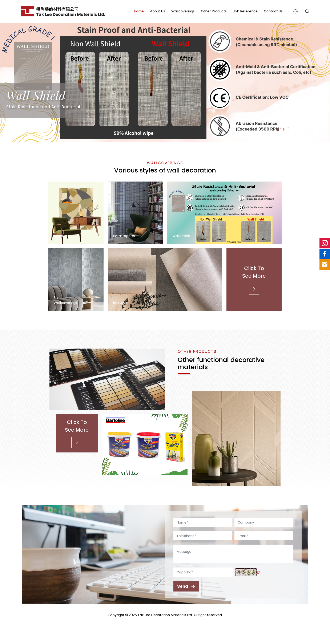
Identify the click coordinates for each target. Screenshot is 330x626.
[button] (278, 129)
